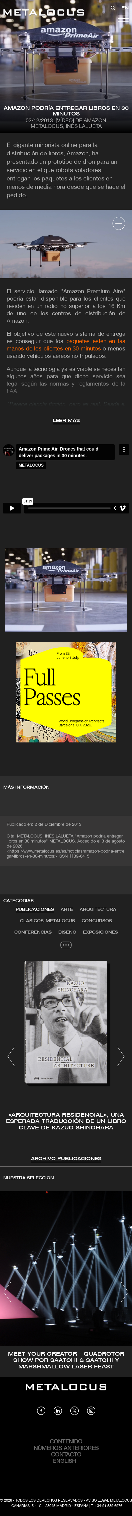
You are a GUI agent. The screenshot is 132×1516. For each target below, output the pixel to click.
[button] (11, 1056)
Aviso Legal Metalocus (109, 1500)
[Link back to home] (43, 13)
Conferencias (33, 932)
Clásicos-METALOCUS (47, 921)
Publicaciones (35, 909)
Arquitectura (98, 909)
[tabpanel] (66, 1057)
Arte (67, 909)
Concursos (97, 921)
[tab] (34, 909)
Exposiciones (100, 932)
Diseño (67, 932)
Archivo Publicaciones (66, 1159)
